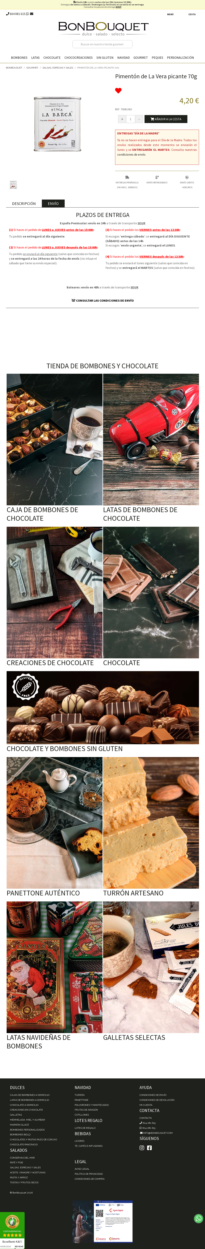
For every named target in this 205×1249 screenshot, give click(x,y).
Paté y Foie (16, 1162)
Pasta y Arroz (19, 1177)
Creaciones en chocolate (26, 1109)
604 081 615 (15, 14)
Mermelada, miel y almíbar (27, 1119)
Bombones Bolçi (20, 1134)
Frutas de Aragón (86, 1109)
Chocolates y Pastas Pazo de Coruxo (33, 1139)
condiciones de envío (131, 154)
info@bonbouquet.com (156, 1133)
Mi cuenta (146, 1105)
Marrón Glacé (19, 1124)
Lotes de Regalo (85, 1128)
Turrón (79, 1095)
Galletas (16, 1114)
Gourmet (141, 58)
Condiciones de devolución (157, 1100)
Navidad (123, 58)
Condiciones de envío (153, 1095)
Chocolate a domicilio (24, 1105)
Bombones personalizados (27, 1129)
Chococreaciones (78, 58)
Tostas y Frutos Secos (24, 1182)
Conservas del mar (22, 1157)
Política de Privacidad (89, 1173)
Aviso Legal (82, 1169)
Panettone (81, 1100)
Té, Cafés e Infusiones (88, 1146)
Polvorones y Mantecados (92, 1105)
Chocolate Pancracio (24, 1144)
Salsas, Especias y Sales (57, 67)
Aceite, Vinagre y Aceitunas (27, 1172)
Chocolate (52, 58)
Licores (79, 1141)
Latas (35, 58)
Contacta (146, 1118)
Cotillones (82, 1114)
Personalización (180, 58)
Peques (157, 58)
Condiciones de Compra (90, 1178)
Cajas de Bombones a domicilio (29, 1095)
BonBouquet (14, 67)
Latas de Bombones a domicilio (29, 1100)
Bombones (19, 58)
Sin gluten (105, 58)
